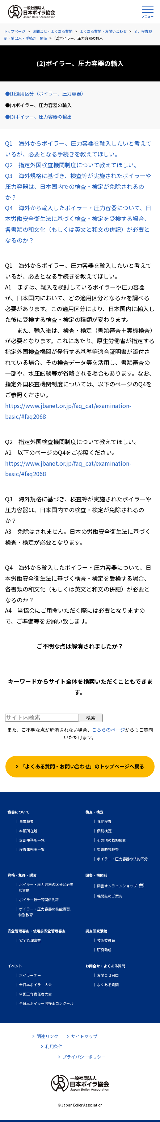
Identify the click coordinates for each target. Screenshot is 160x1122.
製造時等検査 (108, 849)
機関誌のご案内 (109, 896)
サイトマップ (82, 1036)
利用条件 (52, 1046)
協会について (18, 812)
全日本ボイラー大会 (35, 984)
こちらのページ (108, 729)
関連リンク (45, 1036)
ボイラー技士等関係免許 (39, 899)
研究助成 (104, 949)
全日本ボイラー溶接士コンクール (46, 1003)
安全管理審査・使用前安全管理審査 (37, 930)
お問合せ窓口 (108, 975)
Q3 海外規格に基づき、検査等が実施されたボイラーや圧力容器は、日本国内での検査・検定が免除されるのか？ (78, 186)
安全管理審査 (30, 940)
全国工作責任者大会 (35, 994)
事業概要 (26, 821)
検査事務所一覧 (32, 849)
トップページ (14, 31)
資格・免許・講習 (22, 875)
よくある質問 (108, 984)
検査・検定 (94, 812)
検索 (91, 717)
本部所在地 (28, 830)
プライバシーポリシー (82, 1057)
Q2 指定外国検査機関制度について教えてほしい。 (72, 164)
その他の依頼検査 (111, 840)
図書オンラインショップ (117, 885)
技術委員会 (106, 940)
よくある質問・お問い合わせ (103, 31)
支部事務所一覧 (32, 840)
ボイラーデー (30, 975)
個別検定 (104, 830)
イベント (15, 965)
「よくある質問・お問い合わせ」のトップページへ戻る (82, 766)
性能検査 (104, 821)
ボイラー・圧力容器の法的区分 (122, 858)
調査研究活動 (96, 930)
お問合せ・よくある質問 (52, 31)
